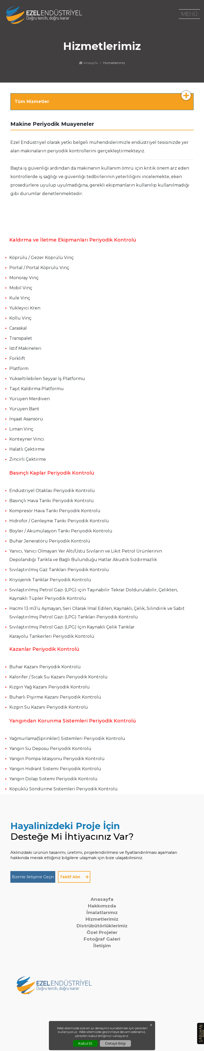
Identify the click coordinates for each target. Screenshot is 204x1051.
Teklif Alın (74, 877)
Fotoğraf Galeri (102, 939)
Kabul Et (85, 1043)
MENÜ (189, 14)
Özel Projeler (102, 932)
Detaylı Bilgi (115, 1043)
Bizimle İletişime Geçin (33, 877)
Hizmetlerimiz (102, 919)
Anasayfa (88, 63)
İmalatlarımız (102, 912)
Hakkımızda (102, 905)
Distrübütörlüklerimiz (102, 925)
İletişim (102, 945)
